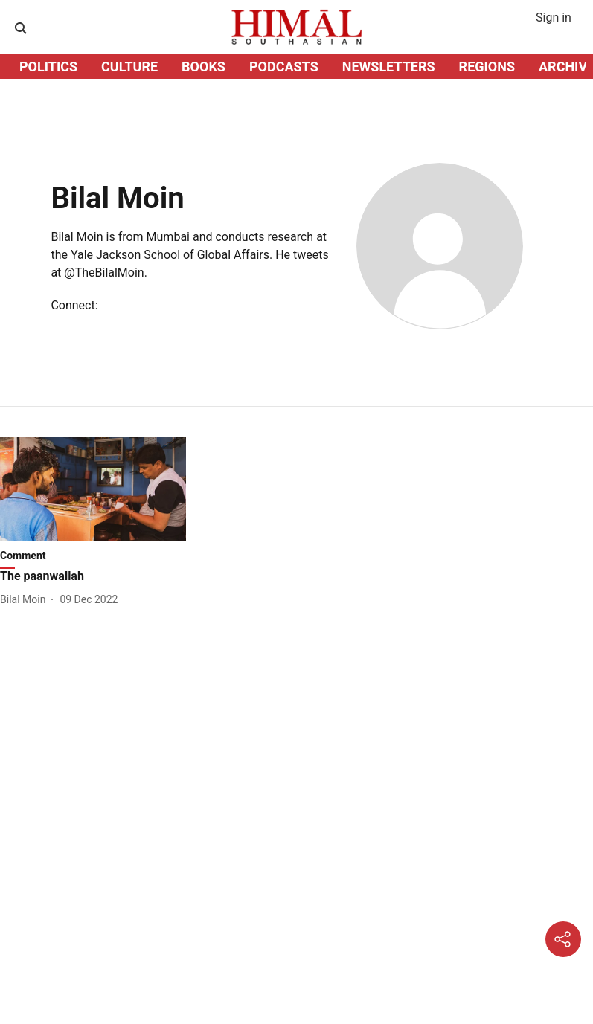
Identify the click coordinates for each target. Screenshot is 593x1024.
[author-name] (25, 600)
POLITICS (48, 66)
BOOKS (203, 66)
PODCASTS (283, 66)
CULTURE (129, 66)
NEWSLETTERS (388, 66)
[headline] (93, 577)
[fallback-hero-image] (93, 489)
